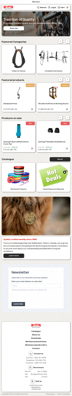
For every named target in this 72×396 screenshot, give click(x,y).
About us (36, 335)
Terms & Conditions (63, 394)
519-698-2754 (40, 360)
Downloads (36, 338)
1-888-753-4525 (40, 363)
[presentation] (27, 296)
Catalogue (36, 331)
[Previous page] (60, 41)
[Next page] (67, 41)
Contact (36, 348)
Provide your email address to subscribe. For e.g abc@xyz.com (29, 290)
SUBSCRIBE (18, 304)
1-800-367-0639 (39, 358)
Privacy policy (50, 394)
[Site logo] (8, 7)
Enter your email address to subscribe (27, 281)
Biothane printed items (36, 341)
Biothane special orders (36, 345)
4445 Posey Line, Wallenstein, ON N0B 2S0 (36, 387)
